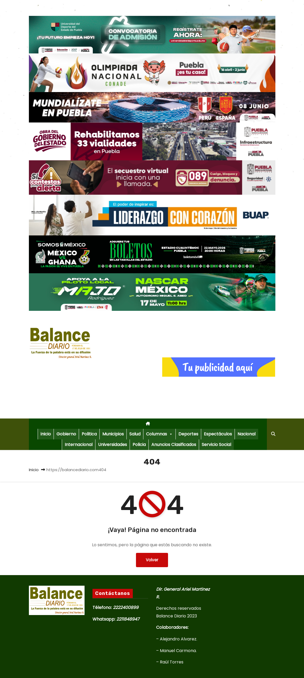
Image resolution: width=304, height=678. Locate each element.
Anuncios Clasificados (173, 445)
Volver (152, 560)
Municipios (113, 434)
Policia (139, 445)
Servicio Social (216, 445)
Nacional (246, 434)
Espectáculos (218, 434)
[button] (273, 434)
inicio (46, 434)
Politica (89, 434)
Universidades (112, 445)
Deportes (188, 434)
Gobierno (66, 434)
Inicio (34, 469)
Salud (134, 434)
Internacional (78, 445)
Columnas (159, 434)
